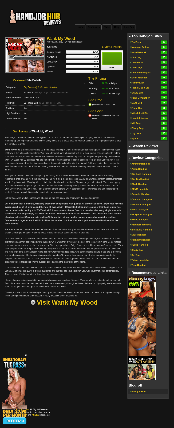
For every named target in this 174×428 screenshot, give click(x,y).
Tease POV (137, 62)
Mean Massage (140, 77)
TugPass (136, 42)
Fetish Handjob (140, 209)
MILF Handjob (139, 234)
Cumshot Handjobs (142, 199)
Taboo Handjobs (140, 260)
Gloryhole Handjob (142, 214)
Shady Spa (137, 92)
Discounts (94, 27)
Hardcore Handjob (141, 224)
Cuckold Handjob (141, 194)
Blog (117, 27)
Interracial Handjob (142, 229)
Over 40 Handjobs (141, 72)
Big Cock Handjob (141, 174)
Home (80, 27)
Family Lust (138, 82)
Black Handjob (139, 184)
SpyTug (136, 255)
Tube (107, 27)
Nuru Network (139, 52)
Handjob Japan (140, 118)
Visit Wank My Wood (67, 302)
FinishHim (137, 108)
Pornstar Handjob (48, 87)
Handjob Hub (139, 391)
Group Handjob (140, 219)
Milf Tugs (136, 123)
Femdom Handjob (141, 204)
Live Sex (129, 27)
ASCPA (35, 415)
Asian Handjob (139, 169)
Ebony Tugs (138, 128)
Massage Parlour (141, 47)
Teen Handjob (139, 265)
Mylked (135, 138)
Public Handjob (140, 245)
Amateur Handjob (141, 163)
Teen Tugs (137, 67)
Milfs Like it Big (140, 113)
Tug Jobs (136, 133)
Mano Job (137, 103)
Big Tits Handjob (31, 87)
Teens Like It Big (140, 87)
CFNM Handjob (140, 189)
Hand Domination (141, 97)
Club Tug (136, 57)
